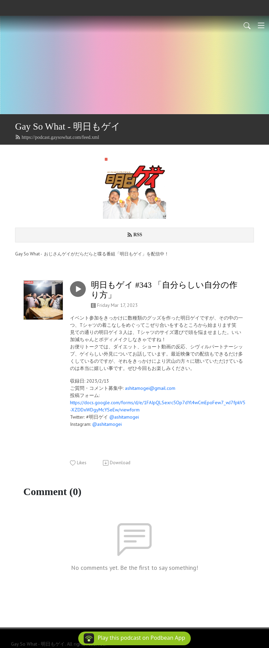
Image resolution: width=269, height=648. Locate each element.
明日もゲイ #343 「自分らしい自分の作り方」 (164, 289)
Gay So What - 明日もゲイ (67, 126)
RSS (134, 235)
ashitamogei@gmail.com (150, 388)
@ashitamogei (124, 417)
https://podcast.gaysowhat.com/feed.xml (57, 137)
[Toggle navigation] (261, 25)
